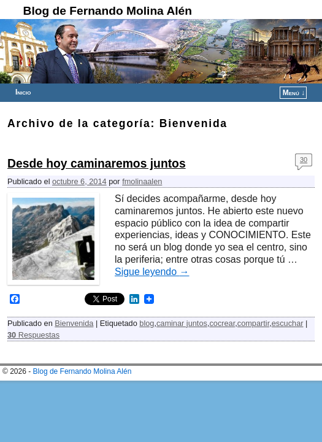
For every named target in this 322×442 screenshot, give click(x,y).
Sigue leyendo (152, 271)
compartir (253, 323)
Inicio (23, 92)
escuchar (288, 323)
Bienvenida (74, 323)
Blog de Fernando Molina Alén (107, 10)
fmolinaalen (142, 181)
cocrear (222, 323)
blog (146, 323)
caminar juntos (181, 323)
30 (303, 159)
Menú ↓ (294, 92)
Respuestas (33, 334)
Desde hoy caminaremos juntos (96, 163)
